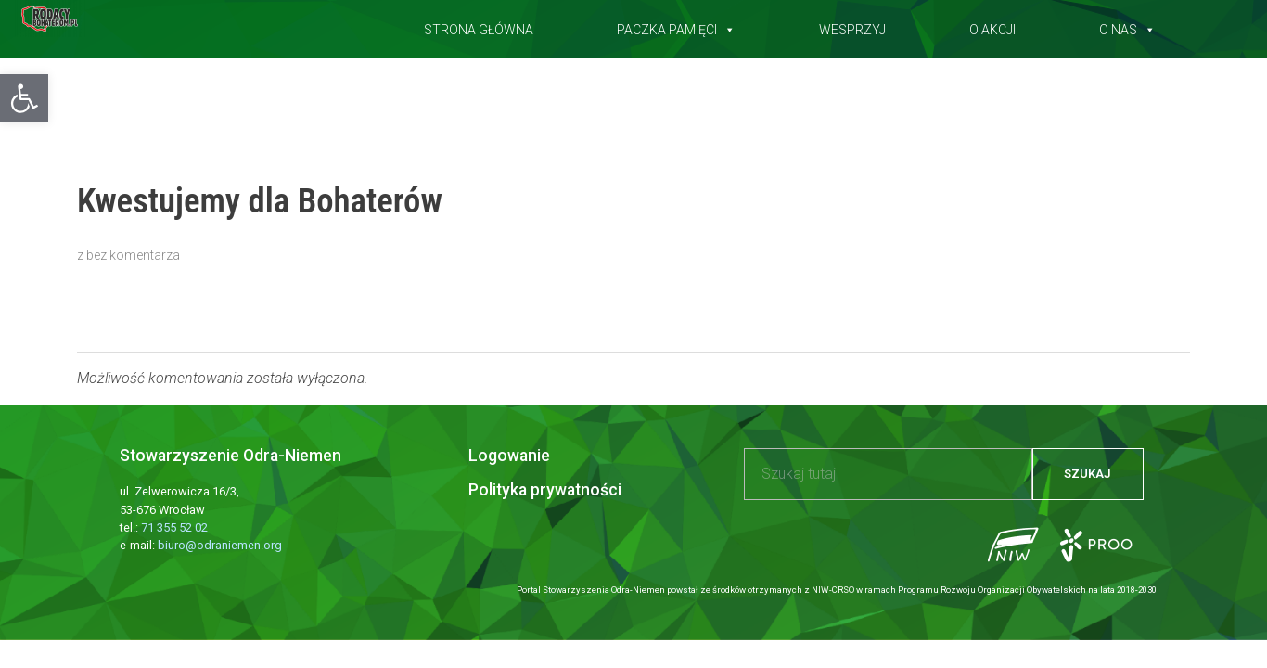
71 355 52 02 (174, 527)
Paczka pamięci (676, 26)
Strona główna (478, 26)
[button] (24, 98)
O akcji (992, 26)
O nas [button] (1127, 26)
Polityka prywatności (544, 490)
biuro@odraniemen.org (220, 545)
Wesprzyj (852, 26)
